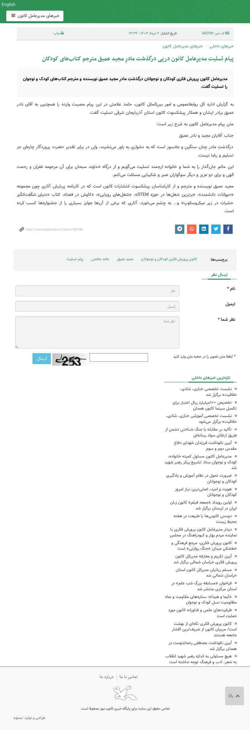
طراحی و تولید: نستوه (29, 718)
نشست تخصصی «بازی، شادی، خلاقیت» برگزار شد (208, 392)
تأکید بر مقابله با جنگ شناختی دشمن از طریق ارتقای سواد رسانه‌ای (201, 432)
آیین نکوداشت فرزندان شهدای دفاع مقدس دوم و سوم (205, 446)
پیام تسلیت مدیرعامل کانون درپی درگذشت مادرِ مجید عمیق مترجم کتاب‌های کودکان (138, 59)
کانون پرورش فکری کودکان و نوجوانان (163, 11)
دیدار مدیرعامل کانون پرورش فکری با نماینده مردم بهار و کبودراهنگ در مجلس (203, 532)
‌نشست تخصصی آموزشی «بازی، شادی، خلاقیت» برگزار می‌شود (201, 419)
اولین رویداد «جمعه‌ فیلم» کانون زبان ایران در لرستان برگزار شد (203, 505)
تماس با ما (129, 677)
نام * (231, 289)
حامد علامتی (100, 259)
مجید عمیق (125, 259)
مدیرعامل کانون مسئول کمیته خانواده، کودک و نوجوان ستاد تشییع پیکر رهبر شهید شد (200, 462)
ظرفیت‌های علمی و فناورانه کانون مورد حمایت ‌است (202, 613)
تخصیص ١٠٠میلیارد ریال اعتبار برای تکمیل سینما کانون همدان (205, 405)
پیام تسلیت (75, 259)
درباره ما (106, 677)
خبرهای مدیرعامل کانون (34, 15)
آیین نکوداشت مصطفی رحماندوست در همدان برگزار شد (203, 646)
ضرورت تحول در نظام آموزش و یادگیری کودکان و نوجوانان (201, 478)
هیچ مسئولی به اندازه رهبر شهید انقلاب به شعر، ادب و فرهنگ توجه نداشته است (201, 659)
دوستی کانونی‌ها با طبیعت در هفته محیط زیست (205, 519)
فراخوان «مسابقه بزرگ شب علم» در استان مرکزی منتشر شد (204, 586)
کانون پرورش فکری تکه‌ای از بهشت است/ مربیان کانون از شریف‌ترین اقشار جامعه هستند (204, 629)
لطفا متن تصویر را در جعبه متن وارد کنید (204, 356)
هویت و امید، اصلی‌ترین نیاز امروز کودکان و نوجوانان (206, 492)
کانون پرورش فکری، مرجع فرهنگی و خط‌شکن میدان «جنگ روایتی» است (204, 546)
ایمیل (230, 304)
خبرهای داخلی (222, 46)
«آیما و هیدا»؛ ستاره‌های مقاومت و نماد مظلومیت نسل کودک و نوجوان (201, 600)
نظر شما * (226, 319)
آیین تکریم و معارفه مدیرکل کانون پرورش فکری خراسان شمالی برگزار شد (205, 559)
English (8, 4)
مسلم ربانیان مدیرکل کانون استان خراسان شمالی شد (206, 573)
